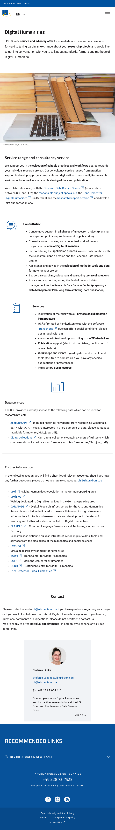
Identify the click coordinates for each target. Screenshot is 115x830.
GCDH (16, 566)
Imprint (43, 817)
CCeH (16, 560)
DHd (15, 491)
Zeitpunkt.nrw (21, 422)
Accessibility (57, 822)
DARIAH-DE (19, 506)
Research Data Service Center (64, 188)
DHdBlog (18, 496)
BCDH (16, 555)
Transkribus (48, 328)
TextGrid (17, 546)
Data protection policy (64, 817)
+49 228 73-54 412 (50, 690)
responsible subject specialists (58, 193)
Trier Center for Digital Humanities (33, 571)
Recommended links (33, 740)
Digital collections (23, 437)
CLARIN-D (18, 526)
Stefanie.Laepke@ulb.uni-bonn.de (53, 677)
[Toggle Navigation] (107, 14)
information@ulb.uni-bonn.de (57, 773)
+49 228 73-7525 (57, 779)
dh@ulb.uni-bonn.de (90, 480)
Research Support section (75, 198)
